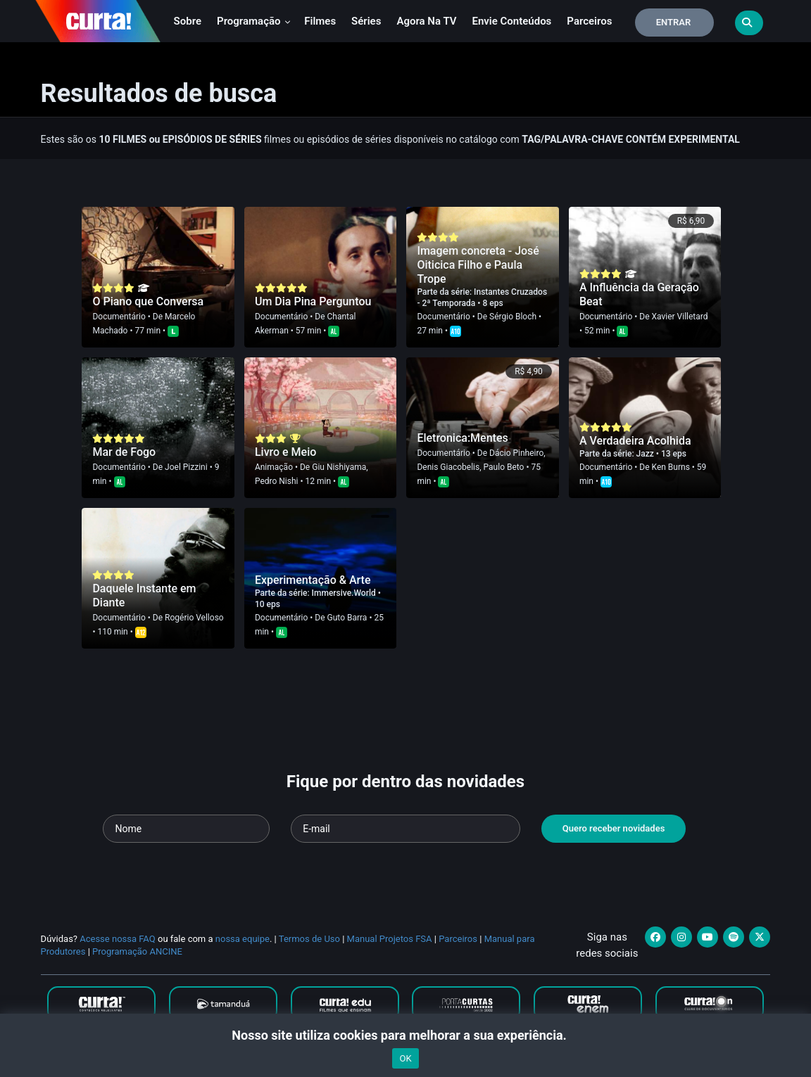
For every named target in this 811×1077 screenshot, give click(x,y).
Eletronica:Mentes (462, 438)
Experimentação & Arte (313, 580)
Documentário (118, 316)
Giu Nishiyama (339, 467)
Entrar (673, 22)
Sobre (187, 21)
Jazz (646, 454)
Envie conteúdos (511, 21)
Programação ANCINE (137, 951)
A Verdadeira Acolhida (635, 440)
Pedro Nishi (276, 481)
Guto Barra (347, 618)
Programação (254, 21)
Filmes (320, 21)
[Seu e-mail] (405, 829)
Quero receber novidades (613, 828)
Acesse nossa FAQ (118, 938)
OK (405, 1058)
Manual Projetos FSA (389, 938)
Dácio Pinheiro (516, 453)
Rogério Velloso (194, 618)
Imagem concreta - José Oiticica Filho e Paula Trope (478, 265)
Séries (366, 21)
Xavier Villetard (680, 316)
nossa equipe (242, 938)
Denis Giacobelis (448, 467)
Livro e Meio (285, 452)
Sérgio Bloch (512, 316)
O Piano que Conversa (147, 301)
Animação (274, 467)
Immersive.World (345, 593)
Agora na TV (426, 21)
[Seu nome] (186, 829)
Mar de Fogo (124, 452)
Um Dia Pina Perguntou (313, 301)
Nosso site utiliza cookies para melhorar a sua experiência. (405, 1035)
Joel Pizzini (186, 467)
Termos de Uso (309, 938)
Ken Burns (671, 467)
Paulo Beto (504, 467)
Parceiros (589, 21)
